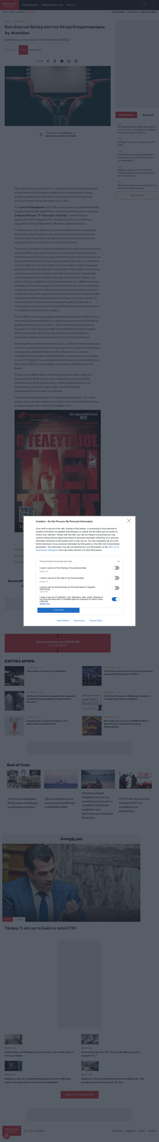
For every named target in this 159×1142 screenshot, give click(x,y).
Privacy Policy (96, 620)
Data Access (79, 620)
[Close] (130, 521)
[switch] (115, 568)
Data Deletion (63, 620)
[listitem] (79, 561)
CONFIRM (58, 610)
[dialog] (79, 571)
